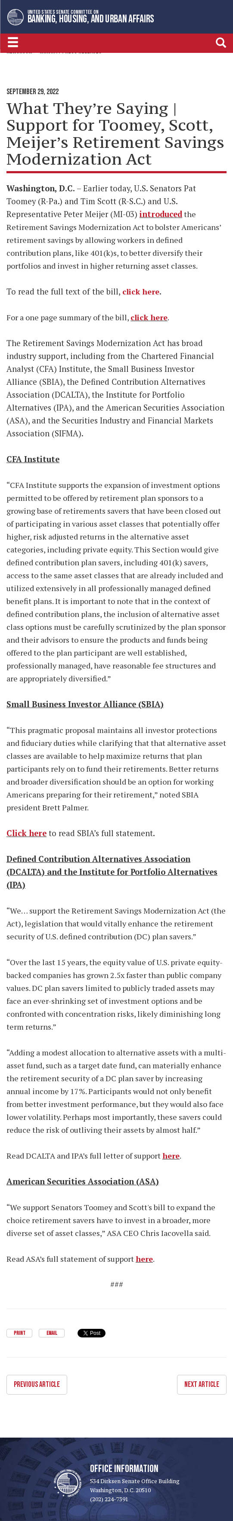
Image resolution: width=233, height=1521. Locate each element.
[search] (221, 42)
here (171, 1155)
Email (52, 1333)
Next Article (201, 1384)
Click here (26, 833)
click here (149, 317)
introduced (161, 214)
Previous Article (37, 1384)
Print (19, 1333)
